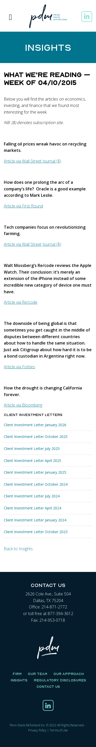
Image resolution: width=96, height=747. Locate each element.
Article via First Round (23, 206)
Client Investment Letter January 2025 (35, 472)
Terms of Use (59, 730)
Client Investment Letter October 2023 (36, 531)
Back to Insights (18, 549)
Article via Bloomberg (23, 405)
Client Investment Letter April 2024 (32, 508)
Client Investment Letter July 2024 (32, 496)
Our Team (37, 674)
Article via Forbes (19, 367)
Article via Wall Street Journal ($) (32, 161)
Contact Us (48, 686)
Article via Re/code (20, 302)
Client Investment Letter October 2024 (36, 484)
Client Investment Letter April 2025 (32, 460)
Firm (17, 674)
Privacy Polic (36, 730)
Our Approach (69, 674)
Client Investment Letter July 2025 (32, 448)
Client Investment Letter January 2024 (35, 520)
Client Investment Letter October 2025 (36, 436)
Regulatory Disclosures (60, 680)
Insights (18, 680)
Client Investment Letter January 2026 (35, 424)
